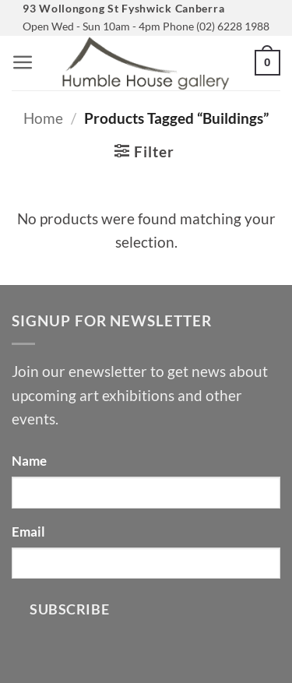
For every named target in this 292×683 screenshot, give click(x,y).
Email (28, 531)
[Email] (146, 563)
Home (43, 118)
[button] (23, 62)
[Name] (146, 492)
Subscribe (69, 609)
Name (29, 460)
